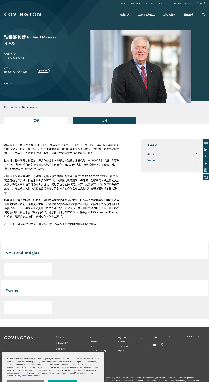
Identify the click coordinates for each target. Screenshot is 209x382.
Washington (10, 54)
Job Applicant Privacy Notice (98, 352)
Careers (135, 3)
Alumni (92, 338)
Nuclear (151, 160)
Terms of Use (123, 346)
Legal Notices (123, 338)
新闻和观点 (61, 349)
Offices (177, 3)
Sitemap (121, 342)
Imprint (121, 351)
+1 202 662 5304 (14, 58)
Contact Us (94, 342)
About (123, 3)
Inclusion (163, 3)
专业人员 (60, 337)
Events (188, 3)
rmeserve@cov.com (15, 71)
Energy (151, 153)
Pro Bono (149, 3)
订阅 (200, 3)
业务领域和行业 (63, 343)
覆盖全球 (60, 355)
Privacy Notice (95, 346)
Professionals (10, 107)
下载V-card (43, 71)
